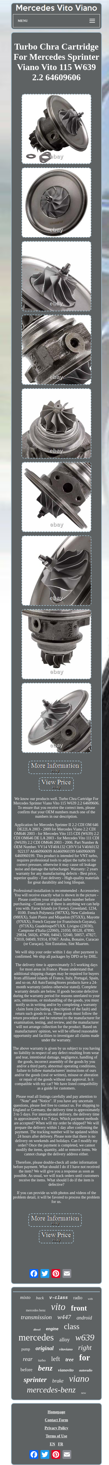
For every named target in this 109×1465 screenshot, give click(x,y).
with (90, 1298)
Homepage (56, 1412)
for (84, 1357)
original (45, 1348)
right (85, 1347)
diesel (36, 1329)
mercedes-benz (51, 1389)
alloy (64, 1339)
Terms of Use (56, 1436)
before (26, 1369)
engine (52, 1329)
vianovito (66, 1370)
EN (52, 1444)
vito (58, 1306)
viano (79, 1379)
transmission (36, 1317)
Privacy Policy (56, 1428)
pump (25, 1349)
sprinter (35, 1380)
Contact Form (56, 1420)
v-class (58, 1297)
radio (77, 1297)
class (71, 1326)
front (79, 1308)
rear (27, 1359)
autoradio (85, 1370)
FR (60, 1444)
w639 (84, 1337)
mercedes (36, 1337)
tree (70, 1359)
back (40, 1298)
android (84, 1318)
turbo (41, 1360)
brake (58, 1381)
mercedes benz (35, 1310)
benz (45, 1368)
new (83, 1392)
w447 (64, 1317)
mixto (25, 1297)
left (55, 1358)
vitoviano (66, 1349)
